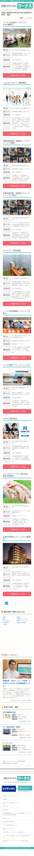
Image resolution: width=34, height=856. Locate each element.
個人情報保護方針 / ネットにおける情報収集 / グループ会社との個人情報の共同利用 (17, 814)
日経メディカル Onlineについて (10, 802)
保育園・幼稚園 (21, 622)
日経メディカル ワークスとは (10, 795)
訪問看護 (6, 622)
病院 (4, 617)
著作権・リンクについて (9, 828)
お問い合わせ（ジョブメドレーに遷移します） (14, 832)
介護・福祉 (6, 620)
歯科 (4, 619)
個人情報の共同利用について (10, 821)
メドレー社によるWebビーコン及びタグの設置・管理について (17, 836)
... (21, 603)
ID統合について (6, 818)
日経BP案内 (6, 809)
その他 (5, 624)
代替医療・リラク (22, 619)
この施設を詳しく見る (17, 75)
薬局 (22, 620)
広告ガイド (5, 806)
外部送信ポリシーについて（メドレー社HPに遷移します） (16, 841)
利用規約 (5, 799)
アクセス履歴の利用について (10, 825)
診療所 (19, 617)
